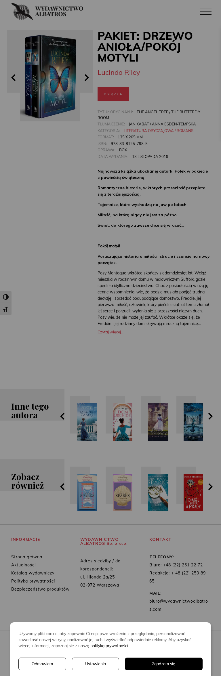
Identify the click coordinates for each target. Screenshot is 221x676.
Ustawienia (95, 664)
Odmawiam (42, 664)
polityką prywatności (109, 645)
